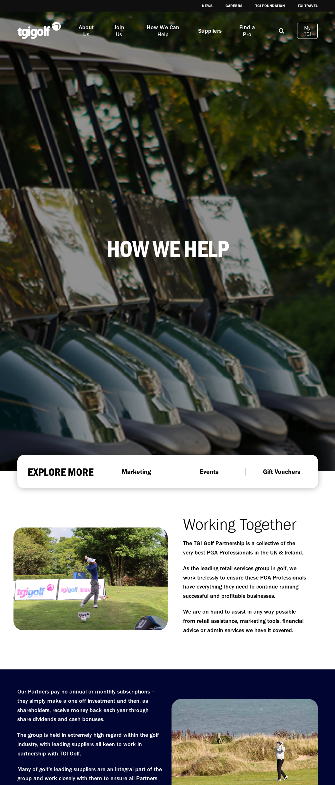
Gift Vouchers (281, 471)
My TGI (307, 31)
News (207, 6)
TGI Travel (308, 6)
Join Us (119, 31)
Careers (233, 6)
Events (209, 471)
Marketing (136, 471)
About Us (86, 31)
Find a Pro (247, 31)
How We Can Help (163, 31)
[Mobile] (281, 30)
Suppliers (210, 30)
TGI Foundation (270, 6)
